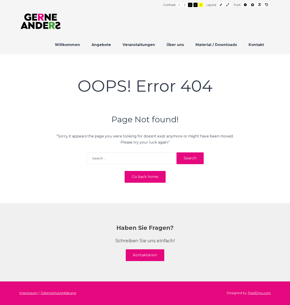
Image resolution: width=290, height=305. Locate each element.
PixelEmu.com (259, 293)
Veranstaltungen (139, 45)
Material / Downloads (216, 45)
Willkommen (67, 45)
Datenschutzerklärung (58, 293)
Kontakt (256, 45)
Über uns (175, 45)
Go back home (145, 177)
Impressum (28, 293)
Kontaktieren (145, 255)
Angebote (101, 45)
